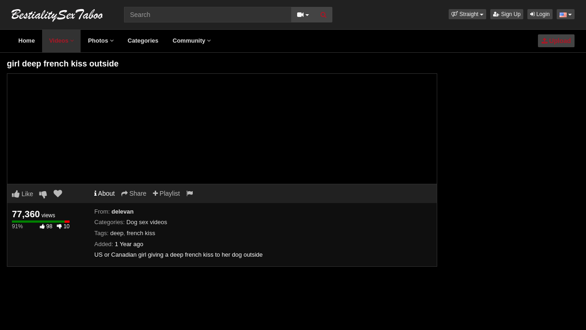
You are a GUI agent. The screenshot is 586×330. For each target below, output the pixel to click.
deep (117, 233)
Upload (556, 40)
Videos (61, 40)
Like (22, 194)
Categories (143, 40)
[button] (467, 14)
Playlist (166, 193)
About (104, 193)
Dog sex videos (146, 222)
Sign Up (507, 14)
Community (192, 40)
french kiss (141, 233)
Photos (101, 40)
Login (540, 14)
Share (133, 193)
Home (26, 40)
